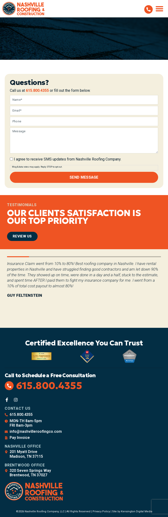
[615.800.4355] (148, 9)
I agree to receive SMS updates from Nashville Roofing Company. (67, 159)
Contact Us (18, 407)
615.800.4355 (37, 90)
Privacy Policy (101, 510)
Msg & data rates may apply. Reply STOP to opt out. (37, 166)
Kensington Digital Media (136, 510)
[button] (159, 8)
